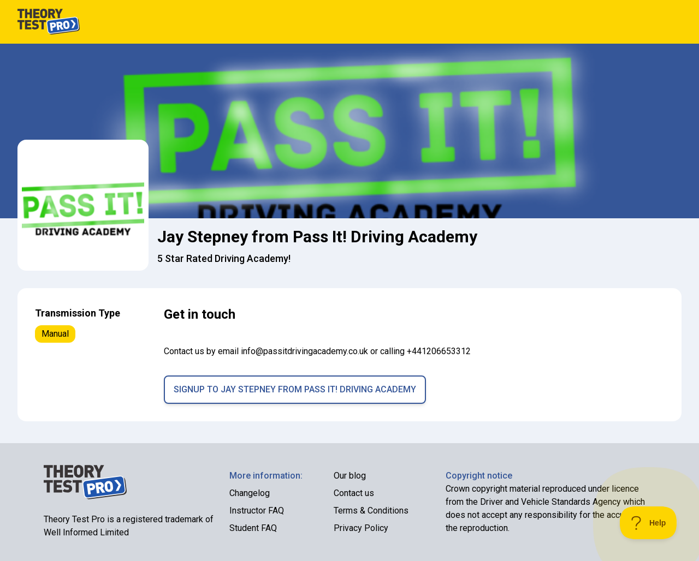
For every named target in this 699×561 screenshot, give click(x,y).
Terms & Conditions (371, 510)
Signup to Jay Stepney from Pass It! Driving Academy (295, 389)
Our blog (350, 475)
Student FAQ (253, 528)
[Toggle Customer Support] (648, 522)
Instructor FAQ (256, 510)
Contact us (354, 493)
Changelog (249, 493)
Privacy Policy (361, 528)
